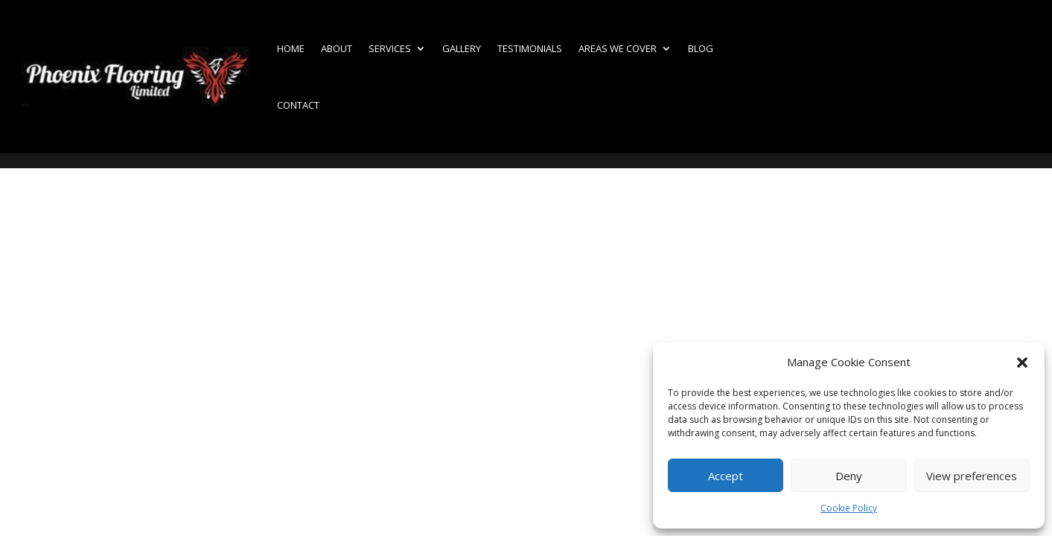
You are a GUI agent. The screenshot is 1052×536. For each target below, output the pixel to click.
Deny (848, 475)
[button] (1022, 362)
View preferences (971, 475)
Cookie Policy (848, 508)
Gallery (461, 48)
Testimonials (529, 48)
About (336, 48)
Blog (700, 48)
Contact (298, 105)
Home (291, 48)
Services (390, 48)
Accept (725, 475)
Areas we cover (617, 48)
